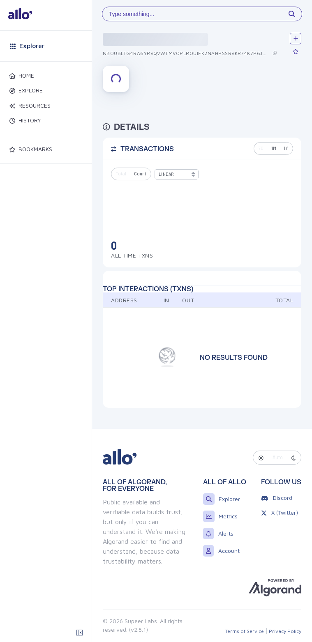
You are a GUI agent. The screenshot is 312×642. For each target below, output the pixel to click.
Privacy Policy (285, 631)
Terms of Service (244, 631)
